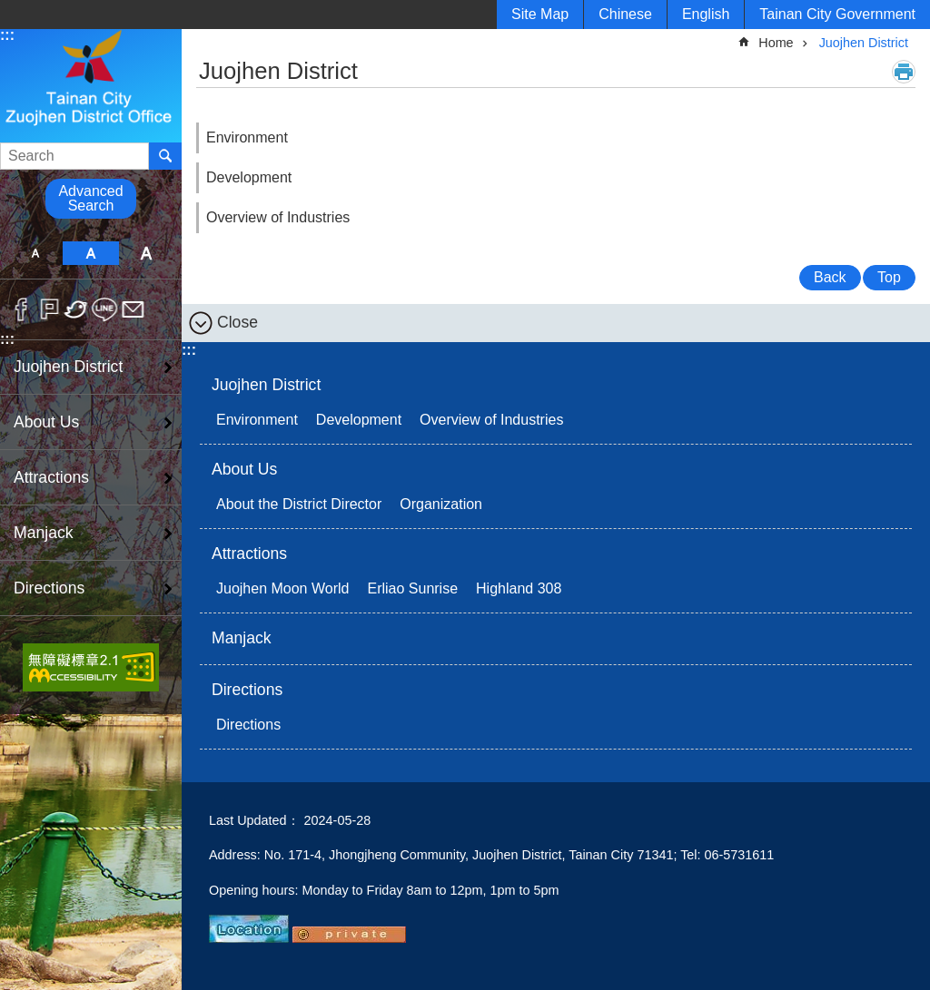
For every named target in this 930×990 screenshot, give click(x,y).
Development (249, 177)
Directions (49, 588)
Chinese (625, 14)
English (705, 14)
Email (133, 309)
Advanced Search (90, 198)
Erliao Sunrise (412, 588)
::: (7, 35)
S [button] (35, 253)
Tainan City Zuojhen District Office (91, 84)
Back (830, 277)
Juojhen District (68, 367)
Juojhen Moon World (282, 588)
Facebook (21, 309)
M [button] (90, 253)
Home (775, 42)
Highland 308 (518, 588)
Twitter (77, 309)
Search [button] (165, 156)
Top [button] (889, 277)
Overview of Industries (278, 217)
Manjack (44, 533)
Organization (441, 504)
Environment (247, 137)
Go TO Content (9, 9)
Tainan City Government (837, 14)
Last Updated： (254, 820)
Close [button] (237, 322)
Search (23, 150)
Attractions (51, 477)
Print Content (903, 71)
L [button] (146, 253)
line (105, 309)
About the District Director (298, 504)
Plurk (49, 309)
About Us (46, 422)
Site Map (540, 14)
